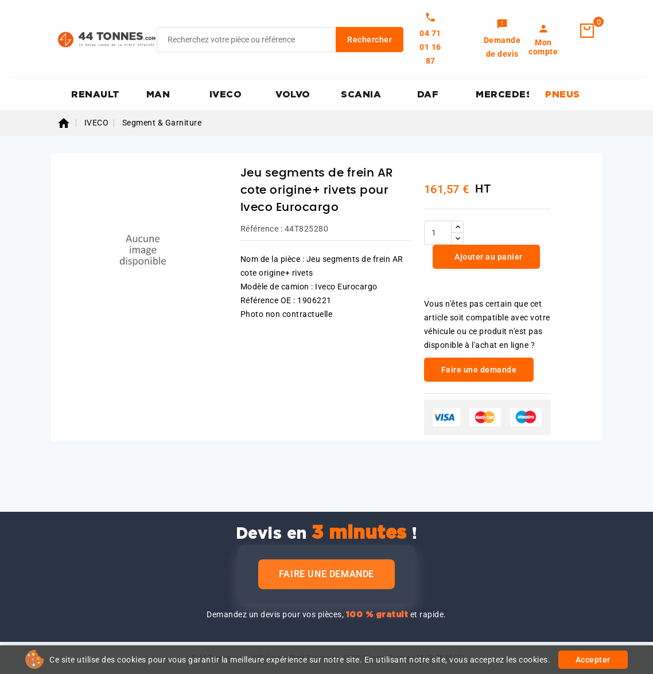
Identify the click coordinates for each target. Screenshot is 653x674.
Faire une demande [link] (479, 369)
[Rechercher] (280, 39)
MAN (158, 94)
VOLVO (292, 94)
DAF (428, 94)
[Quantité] (438, 233)
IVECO (225, 94)
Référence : (261, 228)
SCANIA (361, 94)
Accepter (593, 659)
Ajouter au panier (488, 256)
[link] (502, 39)
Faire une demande (326, 574)
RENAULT (95, 94)
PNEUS (562, 94)
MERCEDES (502, 94)
